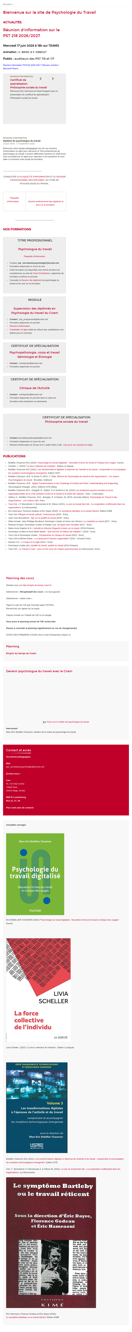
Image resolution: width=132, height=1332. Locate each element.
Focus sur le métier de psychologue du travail (66, 722)
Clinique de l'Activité (35, 388)
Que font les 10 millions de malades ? (65, 531)
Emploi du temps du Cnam (21, 653)
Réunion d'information (20, 326)
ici (70, 635)
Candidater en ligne (19, 329)
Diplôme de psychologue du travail (22, 141)
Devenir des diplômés (31, 280)
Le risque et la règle (30, 542)
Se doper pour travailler (68, 524)
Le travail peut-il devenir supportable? (52, 538)
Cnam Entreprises (41, 273)
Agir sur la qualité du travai (43, 518)
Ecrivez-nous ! (13, 773)
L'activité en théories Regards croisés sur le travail (56, 528)
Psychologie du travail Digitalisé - (77, 462)
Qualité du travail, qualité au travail (47, 545)
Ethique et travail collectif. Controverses (36, 514)
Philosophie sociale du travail (66, 422)
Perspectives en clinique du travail (55, 535)
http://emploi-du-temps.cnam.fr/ (37, 585)
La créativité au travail (93, 521)
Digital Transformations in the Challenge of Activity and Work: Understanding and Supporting (75, 483)
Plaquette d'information (34, 256)
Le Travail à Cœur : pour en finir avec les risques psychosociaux (48, 549)
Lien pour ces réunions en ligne (78, 445)
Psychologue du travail (35, 249)
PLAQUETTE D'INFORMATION (34, 176)
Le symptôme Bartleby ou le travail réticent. (79, 511)
